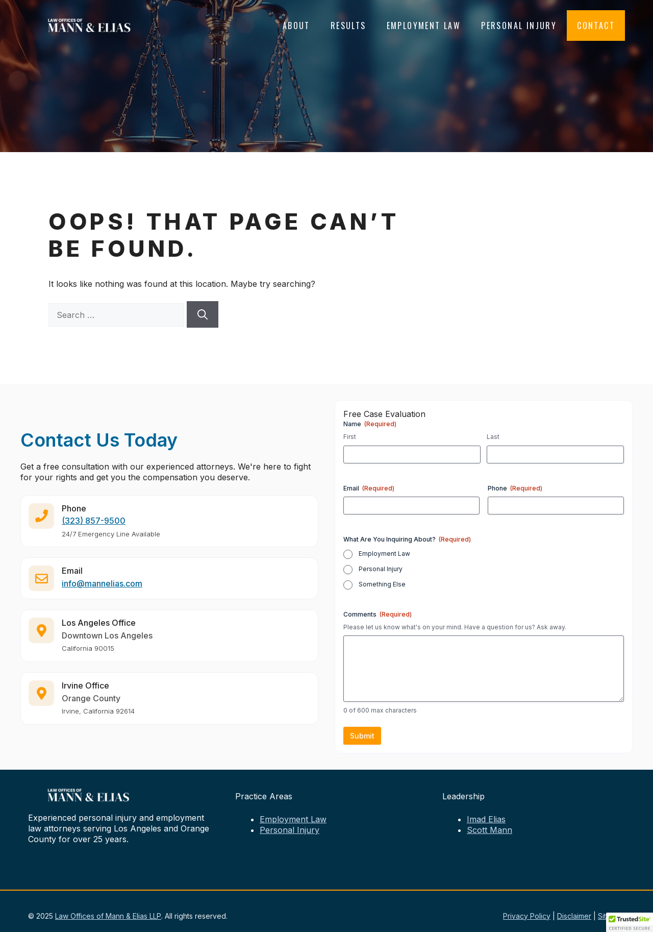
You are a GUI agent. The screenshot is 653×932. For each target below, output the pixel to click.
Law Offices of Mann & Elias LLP (108, 916)
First (349, 436)
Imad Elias (486, 819)
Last (493, 436)
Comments (377, 614)
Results (348, 25)
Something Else (382, 584)
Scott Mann (489, 830)
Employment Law (424, 25)
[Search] (202, 314)
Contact (596, 25)
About (296, 25)
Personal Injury (519, 25)
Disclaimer (574, 916)
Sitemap (611, 916)
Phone (515, 488)
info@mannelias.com (102, 587)
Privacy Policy (526, 916)
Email (368, 488)
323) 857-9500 (95, 525)
